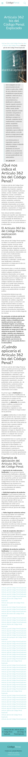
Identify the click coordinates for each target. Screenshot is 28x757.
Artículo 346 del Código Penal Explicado (13, 588)
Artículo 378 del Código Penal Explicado (13, 697)
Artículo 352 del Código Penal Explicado (13, 659)
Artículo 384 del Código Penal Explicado (13, 684)
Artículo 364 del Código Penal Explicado (13, 620)
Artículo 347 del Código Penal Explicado (13, 706)
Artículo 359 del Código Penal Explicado (13, 708)
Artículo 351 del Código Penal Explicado (13, 671)
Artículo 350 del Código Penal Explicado (13, 650)
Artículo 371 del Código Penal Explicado (13, 682)
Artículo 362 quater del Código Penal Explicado (12, 604)
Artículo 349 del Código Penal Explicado (13, 669)
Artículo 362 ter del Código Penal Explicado (11, 599)
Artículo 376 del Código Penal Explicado (13, 618)
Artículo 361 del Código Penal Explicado (13, 611)
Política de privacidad (14, 754)
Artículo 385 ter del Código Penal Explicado (11, 662)
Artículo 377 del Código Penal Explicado (13, 678)
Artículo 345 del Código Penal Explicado (13, 594)
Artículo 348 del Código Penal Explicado (13, 652)
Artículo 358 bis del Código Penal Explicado (11, 711)
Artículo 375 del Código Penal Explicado (13, 646)
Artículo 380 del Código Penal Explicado (13, 687)
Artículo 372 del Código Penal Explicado (13, 592)
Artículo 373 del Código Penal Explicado (13, 596)
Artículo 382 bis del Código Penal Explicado (11, 716)
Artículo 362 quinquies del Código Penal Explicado (13, 638)
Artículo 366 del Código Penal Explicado (13, 676)
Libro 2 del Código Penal (14, 43)
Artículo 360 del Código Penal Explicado (13, 702)
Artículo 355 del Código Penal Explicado (13, 609)
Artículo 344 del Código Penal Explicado (13, 699)
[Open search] (24, 3)
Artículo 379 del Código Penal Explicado (13, 704)
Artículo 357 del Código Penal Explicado (13, 674)
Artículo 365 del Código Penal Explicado (13, 631)
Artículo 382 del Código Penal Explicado (13, 680)
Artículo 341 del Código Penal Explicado (13, 648)
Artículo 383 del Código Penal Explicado (13, 689)
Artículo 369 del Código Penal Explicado (13, 622)
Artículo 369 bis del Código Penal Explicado (11, 625)
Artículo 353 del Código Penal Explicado (13, 695)
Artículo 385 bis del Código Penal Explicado (11, 692)
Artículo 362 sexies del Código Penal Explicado (12, 614)
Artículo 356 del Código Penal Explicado (13, 590)
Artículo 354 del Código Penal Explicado (13, 633)
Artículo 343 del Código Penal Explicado (13, 628)
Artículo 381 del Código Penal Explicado (13, 607)
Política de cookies (14, 752)
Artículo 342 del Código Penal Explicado (13, 665)
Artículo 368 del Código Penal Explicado (13, 635)
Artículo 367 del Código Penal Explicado (13, 654)
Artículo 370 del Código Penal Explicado (13, 656)
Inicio (3, 43)
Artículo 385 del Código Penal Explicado (13, 643)
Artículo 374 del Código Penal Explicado (13, 641)
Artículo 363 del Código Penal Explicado (13, 719)
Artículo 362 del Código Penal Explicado (13, 667)
